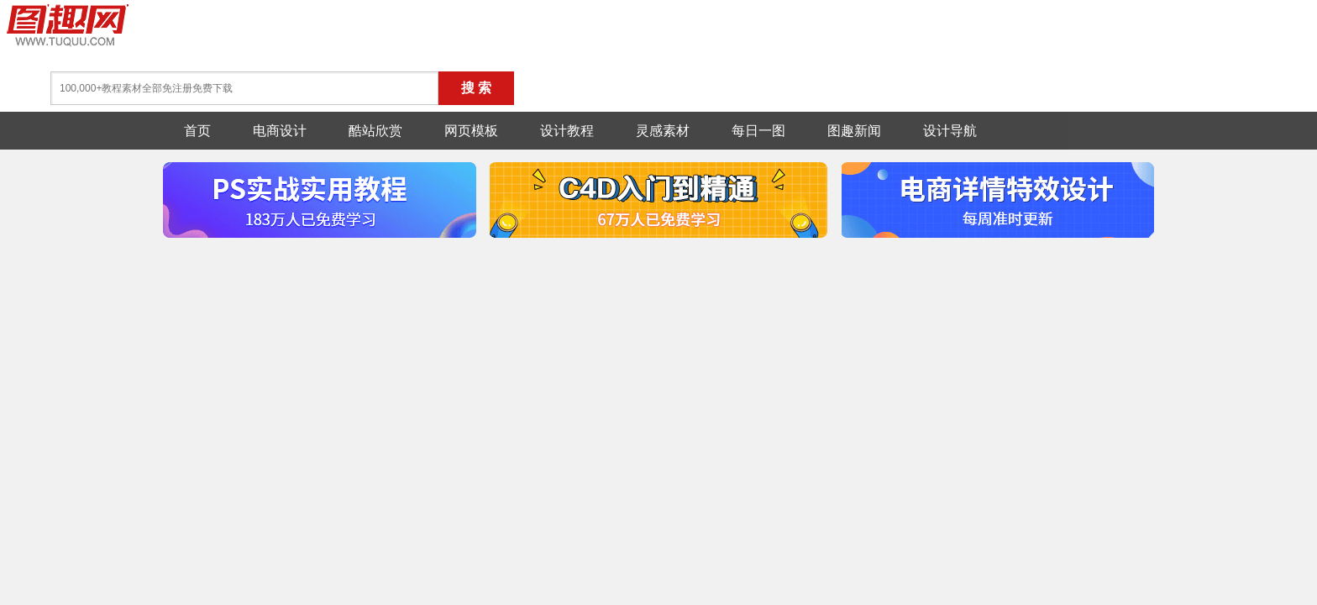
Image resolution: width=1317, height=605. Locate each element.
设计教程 (567, 131)
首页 (197, 131)
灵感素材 (663, 131)
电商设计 (280, 131)
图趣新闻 (854, 131)
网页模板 (471, 131)
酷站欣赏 (375, 131)
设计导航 (950, 131)
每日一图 (758, 131)
